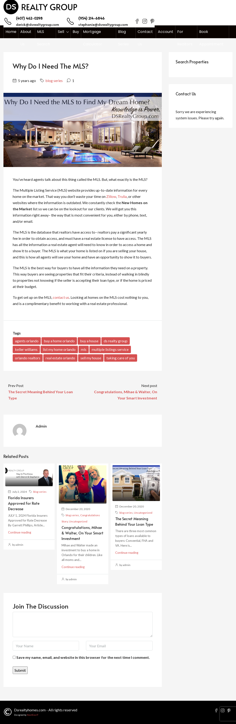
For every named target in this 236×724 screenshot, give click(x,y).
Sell (61, 31)
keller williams (26, 349)
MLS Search (43, 38)
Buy (76, 31)
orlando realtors (27, 358)
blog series (54, 80)
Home (11, 31)
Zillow (111, 196)
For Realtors (184, 38)
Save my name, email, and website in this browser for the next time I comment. (83, 657)
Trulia (122, 196)
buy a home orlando (59, 341)
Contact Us (145, 38)
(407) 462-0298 (29, 18)
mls (83, 349)
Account (165, 31)
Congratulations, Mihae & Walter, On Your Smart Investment (82, 533)
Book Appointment (211, 38)
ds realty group (115, 341)
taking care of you (120, 358)
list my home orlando (59, 349)
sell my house (90, 358)
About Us (25, 38)
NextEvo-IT (32, 715)
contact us (61, 297)
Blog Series (123, 38)
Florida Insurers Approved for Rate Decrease (23, 503)
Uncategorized (78, 521)
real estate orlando (60, 358)
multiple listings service (110, 349)
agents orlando (26, 341)
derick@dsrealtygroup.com (37, 24)
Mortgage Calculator (92, 38)
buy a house (89, 341)
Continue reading (19, 532)
